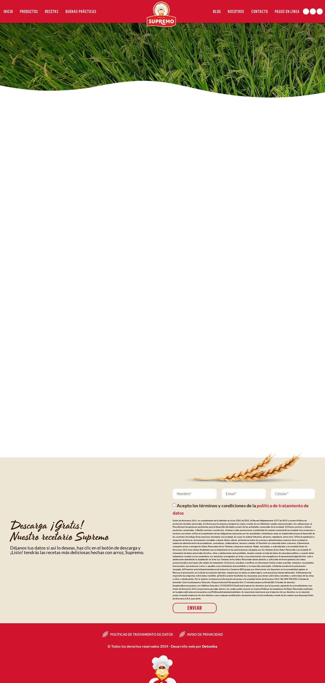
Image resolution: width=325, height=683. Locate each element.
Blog (217, 11)
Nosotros (236, 11)
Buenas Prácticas (81, 11)
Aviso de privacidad (205, 634)
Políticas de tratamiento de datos (141, 634)
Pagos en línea (287, 11)
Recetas (52, 11)
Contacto (259, 11)
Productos (29, 11)
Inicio (8, 11)
